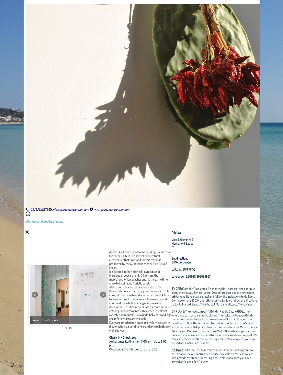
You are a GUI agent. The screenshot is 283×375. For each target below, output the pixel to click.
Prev (35, 295)
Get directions (180, 258)
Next (103, 295)
